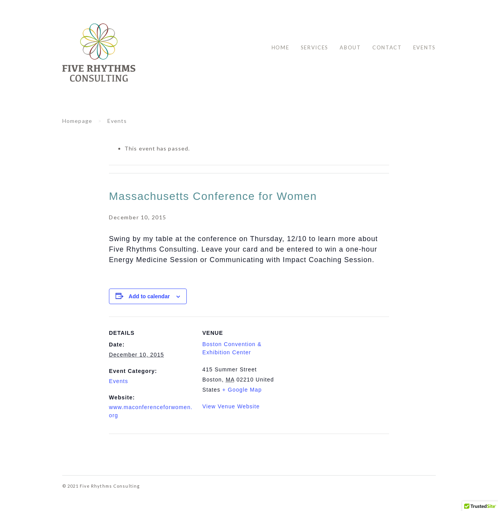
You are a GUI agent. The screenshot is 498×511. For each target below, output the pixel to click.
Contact (387, 47)
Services (315, 47)
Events (424, 47)
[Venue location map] (337, 370)
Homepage (77, 120)
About (350, 47)
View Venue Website (231, 406)
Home (280, 47)
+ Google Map (242, 390)
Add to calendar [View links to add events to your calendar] (149, 296)
